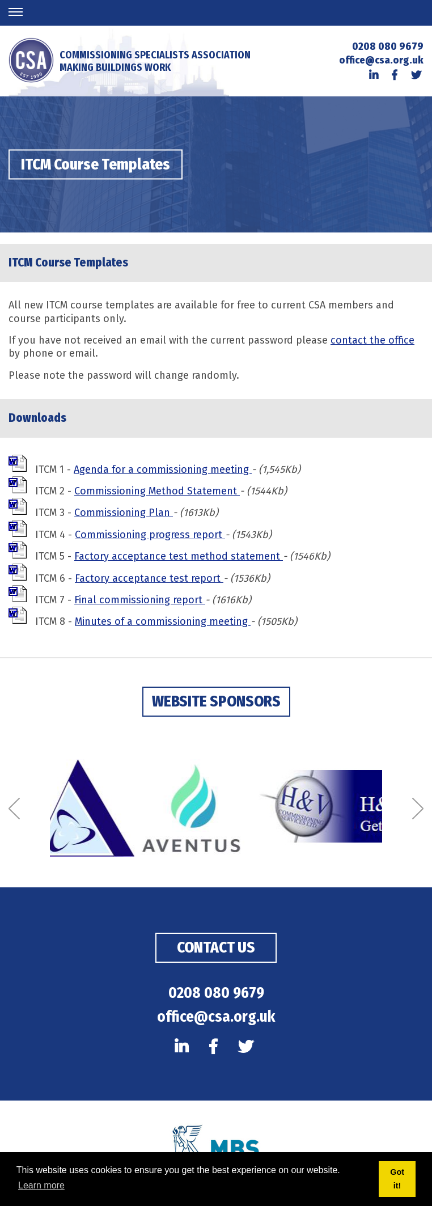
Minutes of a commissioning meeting (163, 621)
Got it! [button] (397, 1178)
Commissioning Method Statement (157, 491)
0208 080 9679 (387, 46)
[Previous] (14, 809)
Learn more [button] (41, 1185)
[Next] (417, 809)
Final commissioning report (139, 600)
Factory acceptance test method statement (178, 556)
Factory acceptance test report (149, 578)
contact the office (372, 340)
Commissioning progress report (150, 534)
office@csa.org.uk (381, 60)
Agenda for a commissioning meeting (163, 469)
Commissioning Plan (123, 512)
